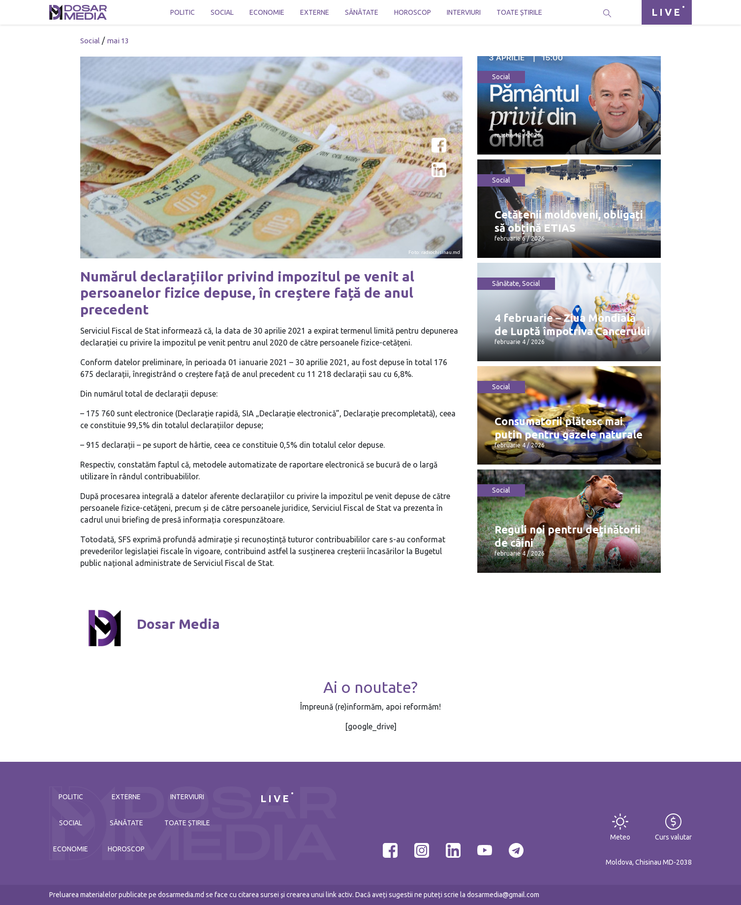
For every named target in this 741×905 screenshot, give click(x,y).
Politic (182, 12)
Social (222, 12)
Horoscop (412, 12)
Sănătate (361, 12)
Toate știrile (519, 12)
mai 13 (118, 40)
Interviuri (464, 12)
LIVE (666, 12)
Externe (314, 12)
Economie (266, 12)
